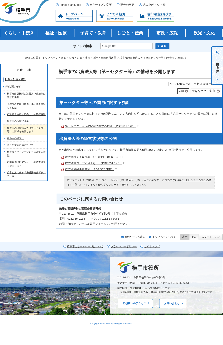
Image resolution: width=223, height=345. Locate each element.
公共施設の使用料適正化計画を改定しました (26, 106)
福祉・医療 (56, 33)
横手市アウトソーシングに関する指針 (26, 153)
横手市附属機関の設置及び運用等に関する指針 (26, 95)
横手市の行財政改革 (18, 121)
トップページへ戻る (164, 236)
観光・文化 (204, 33)
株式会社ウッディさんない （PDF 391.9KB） (95, 163)
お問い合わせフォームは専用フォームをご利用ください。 (95, 223)
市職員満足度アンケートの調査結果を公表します (26, 164)
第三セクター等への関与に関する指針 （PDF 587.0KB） (102, 126)
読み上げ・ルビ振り (155, 4)
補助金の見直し (15, 138)
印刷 (181, 91)
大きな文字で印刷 (203, 90)
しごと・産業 (130, 33)
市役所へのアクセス (134, 303)
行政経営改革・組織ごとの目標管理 (26, 114)
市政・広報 (167, 33)
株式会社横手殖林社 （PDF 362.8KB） (91, 169)
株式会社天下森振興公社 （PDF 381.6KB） (93, 157)
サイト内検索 (82, 46)
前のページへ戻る (134, 236)
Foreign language (70, 4)
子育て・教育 (93, 33)
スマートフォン (211, 236)
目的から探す (217, 65)
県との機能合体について (20, 145)
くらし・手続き (19, 33)
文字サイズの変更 (101, 4)
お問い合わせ (172, 303)
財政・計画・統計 (87, 57)
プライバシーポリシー (124, 246)
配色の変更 (127, 4)
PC (194, 236)
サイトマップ (152, 246)
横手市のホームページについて (85, 246)
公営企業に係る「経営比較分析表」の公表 (26, 174)
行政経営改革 (108, 57)
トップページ (50, 57)
